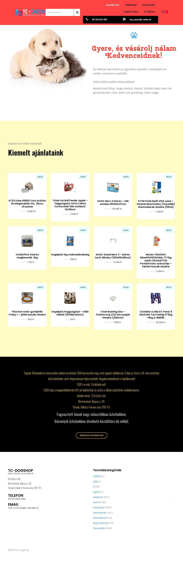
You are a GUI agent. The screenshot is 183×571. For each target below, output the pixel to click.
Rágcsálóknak (100, 523)
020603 (97, 476)
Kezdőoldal (112, 5)
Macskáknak (99, 512)
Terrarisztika (99, 528)
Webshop (131, 5)
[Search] (77, 12)
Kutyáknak (98, 507)
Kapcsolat (149, 5)
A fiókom (149, 11)
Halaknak (98, 497)
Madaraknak (99, 517)
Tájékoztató (130, 11)
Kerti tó (96, 502)
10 (94, 486)
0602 (95, 481)
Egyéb (96, 491)
